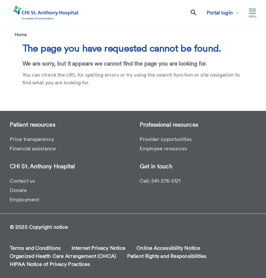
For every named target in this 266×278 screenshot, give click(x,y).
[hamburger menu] (252, 13)
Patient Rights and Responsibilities (167, 256)
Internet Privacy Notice (98, 248)
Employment (24, 200)
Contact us (22, 181)
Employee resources (163, 148)
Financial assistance (33, 148)
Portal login (223, 13)
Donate (18, 190)
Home (21, 34)
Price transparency (32, 139)
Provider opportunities (166, 139)
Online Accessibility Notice (168, 248)
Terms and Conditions (35, 248)
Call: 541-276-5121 (160, 181)
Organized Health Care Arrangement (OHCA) (63, 256)
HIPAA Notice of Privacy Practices (50, 264)
